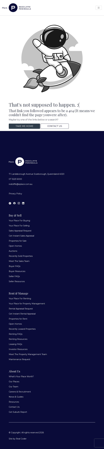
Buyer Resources (17, 271)
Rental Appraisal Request (21, 308)
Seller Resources (17, 281)
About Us (14, 371)
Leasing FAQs (15, 344)
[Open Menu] (98, 8)
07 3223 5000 (15, 179)
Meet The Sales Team (19, 261)
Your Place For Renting (20, 298)
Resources (14, 402)
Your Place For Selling (19, 225)
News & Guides (16, 397)
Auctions (13, 251)
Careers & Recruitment (20, 391)
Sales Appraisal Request (20, 231)
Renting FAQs (15, 334)
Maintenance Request (19, 359)
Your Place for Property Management (27, 303)
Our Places (14, 381)
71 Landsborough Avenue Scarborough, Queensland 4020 (36, 174)
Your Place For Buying (19, 220)
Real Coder (21, 438)
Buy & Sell (15, 215)
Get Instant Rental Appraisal (22, 314)
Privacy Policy (15, 193)
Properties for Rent (18, 319)
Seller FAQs (14, 276)
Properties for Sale (17, 241)
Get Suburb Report (18, 412)
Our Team (13, 386)
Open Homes (15, 246)
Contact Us (54, 126)
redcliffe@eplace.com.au (20, 184)
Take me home (24, 126)
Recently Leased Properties (22, 329)
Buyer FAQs (14, 266)
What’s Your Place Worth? (21, 376)
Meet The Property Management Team (28, 354)
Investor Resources (18, 349)
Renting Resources (18, 339)
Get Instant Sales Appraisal (21, 236)
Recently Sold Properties (21, 256)
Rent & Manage (18, 293)
